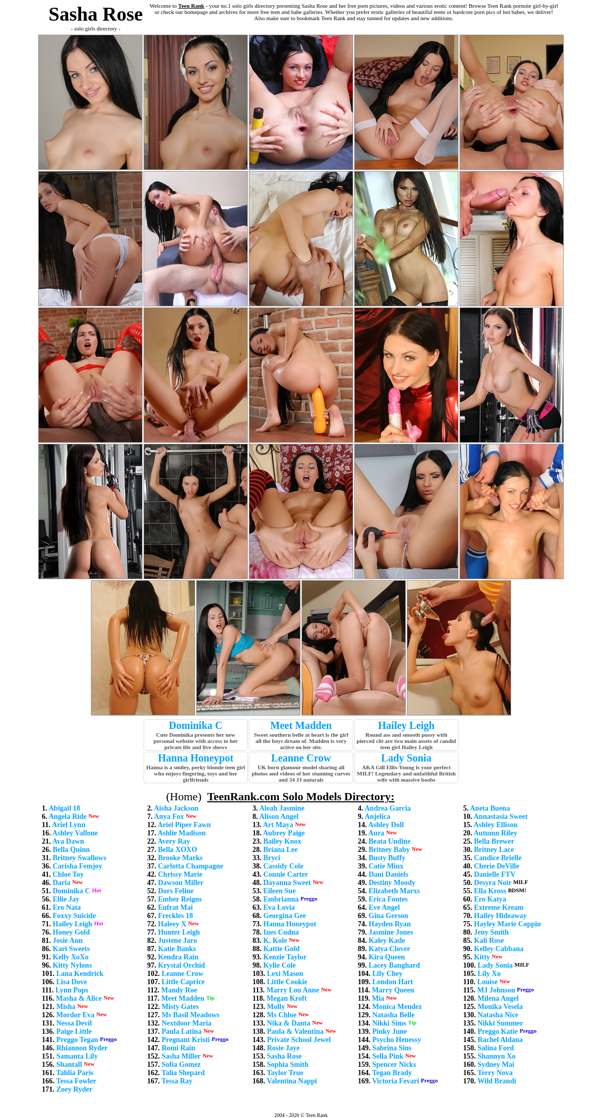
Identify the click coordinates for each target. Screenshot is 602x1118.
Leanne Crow (301, 758)
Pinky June (389, 1031)
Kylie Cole (279, 965)
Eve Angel (384, 907)
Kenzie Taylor (285, 957)
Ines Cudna (281, 932)
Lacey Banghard (394, 965)
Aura (376, 833)
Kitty (482, 957)
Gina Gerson (388, 916)
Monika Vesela (500, 1007)
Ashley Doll (386, 825)
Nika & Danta (288, 1023)
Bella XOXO (177, 849)
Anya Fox (169, 816)
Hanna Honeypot (195, 758)
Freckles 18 (175, 916)
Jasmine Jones (391, 932)
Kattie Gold (281, 949)
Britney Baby (389, 849)
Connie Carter (285, 874)
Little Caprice (183, 982)
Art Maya (278, 825)
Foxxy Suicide (74, 916)
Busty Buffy (387, 858)
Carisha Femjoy (77, 866)
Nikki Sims (389, 1023)
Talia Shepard (183, 1073)
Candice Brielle (497, 858)
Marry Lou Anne (292, 990)
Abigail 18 (64, 808)
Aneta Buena (490, 808)
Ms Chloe (281, 1015)
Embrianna (280, 899)
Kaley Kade (387, 940)
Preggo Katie (498, 1031)
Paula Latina (181, 1031)
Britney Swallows (79, 858)
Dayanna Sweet (287, 883)
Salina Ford (496, 1048)
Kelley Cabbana (499, 949)
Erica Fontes (388, 899)
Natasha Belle (393, 1015)
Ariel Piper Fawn (184, 825)
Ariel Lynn (68, 825)
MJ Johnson (496, 990)
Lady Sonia (406, 758)
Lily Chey (387, 973)
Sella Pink (387, 1056)
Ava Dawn (68, 841)
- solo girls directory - (95, 28)
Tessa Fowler (76, 1081)
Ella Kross (490, 891)
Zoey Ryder (74, 1089)
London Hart (392, 982)
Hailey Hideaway (500, 916)
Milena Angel (498, 998)
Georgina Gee (284, 916)
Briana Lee (280, 849)
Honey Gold (71, 932)
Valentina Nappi (292, 1081)
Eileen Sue (279, 891)
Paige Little (74, 1031)
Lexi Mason (285, 973)
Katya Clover (389, 949)
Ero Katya (490, 899)
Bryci (271, 858)
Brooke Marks (180, 858)
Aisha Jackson (176, 808)
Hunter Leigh (179, 932)
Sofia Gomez (181, 1064)
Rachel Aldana (500, 1040)
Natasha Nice (498, 1015)
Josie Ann (68, 940)
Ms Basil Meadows (190, 1015)
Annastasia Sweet (500, 816)
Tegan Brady (392, 1073)
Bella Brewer (494, 841)
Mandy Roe (179, 990)
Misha (65, 1007)
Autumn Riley (495, 833)
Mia (378, 998)
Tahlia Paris (74, 1073)
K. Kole (275, 940)
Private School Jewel (299, 1040)
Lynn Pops (71, 990)
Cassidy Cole (283, 866)
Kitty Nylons (72, 965)
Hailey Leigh (406, 725)
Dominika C (196, 725)
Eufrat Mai (175, 907)
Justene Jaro (177, 940)
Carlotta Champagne (190, 866)
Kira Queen (387, 957)
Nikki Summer (500, 1023)
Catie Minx (386, 866)
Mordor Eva (75, 1015)
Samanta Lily (77, 1056)
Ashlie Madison (181, 833)
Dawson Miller (180, 883)
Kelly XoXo (71, 957)
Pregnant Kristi (186, 1040)
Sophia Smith (288, 1064)
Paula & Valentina (295, 1031)
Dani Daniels (388, 874)
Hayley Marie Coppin (507, 924)
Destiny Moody (392, 883)
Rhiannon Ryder (81, 1048)
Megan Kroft (286, 998)
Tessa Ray (177, 1081)
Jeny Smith (491, 932)
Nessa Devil (74, 1023)
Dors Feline (176, 891)
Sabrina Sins (391, 1048)
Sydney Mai (496, 1064)
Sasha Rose (284, 1056)
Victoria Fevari (395, 1081)
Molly (276, 1007)
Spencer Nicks (394, 1064)
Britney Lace (494, 849)
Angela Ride (68, 816)
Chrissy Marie (180, 874)
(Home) (183, 796)
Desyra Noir (492, 883)
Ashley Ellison (495, 825)
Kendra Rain (178, 957)
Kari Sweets (71, 949)
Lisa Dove (71, 982)
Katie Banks (177, 949)
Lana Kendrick (79, 973)
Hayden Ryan (390, 924)
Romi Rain (178, 1048)
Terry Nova (495, 1073)
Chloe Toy (68, 874)
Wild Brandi (497, 1081)
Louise (487, 982)
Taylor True (285, 1073)
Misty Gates (180, 1007)
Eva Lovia (279, 907)
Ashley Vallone (75, 833)
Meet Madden (300, 725)
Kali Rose (489, 940)
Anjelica (377, 816)
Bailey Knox (282, 841)
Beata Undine (389, 841)
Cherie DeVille (496, 866)
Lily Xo (489, 973)
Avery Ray (173, 841)
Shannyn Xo (497, 1056)
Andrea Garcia (387, 808)
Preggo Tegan (77, 1040)
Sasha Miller (181, 1056)
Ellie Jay (66, 899)
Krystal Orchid (181, 965)
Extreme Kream (499, 907)
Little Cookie (287, 982)
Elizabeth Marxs (394, 891)
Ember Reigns (180, 899)
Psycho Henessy (396, 1040)
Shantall (69, 1064)
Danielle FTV (495, 874)
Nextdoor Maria (187, 1023)
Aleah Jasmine (282, 808)
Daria (61, 883)
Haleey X (172, 924)
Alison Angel (278, 816)
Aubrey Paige (284, 833)
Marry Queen (393, 990)
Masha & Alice (79, 998)
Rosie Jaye (283, 1048)
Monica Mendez (397, 1007)
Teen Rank (191, 6)
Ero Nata (67, 907)
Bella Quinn (71, 849)
